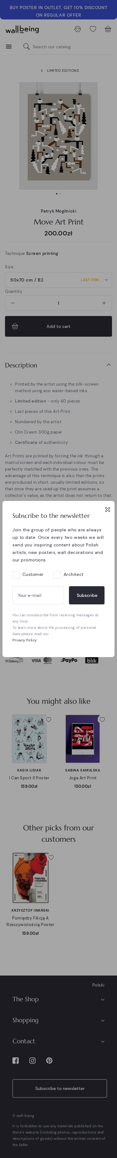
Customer (33, 574)
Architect (74, 574)
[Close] (107, 509)
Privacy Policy (24, 640)
